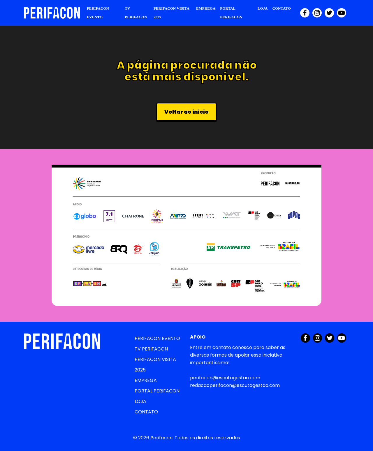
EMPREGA (205, 8)
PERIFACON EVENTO (98, 12)
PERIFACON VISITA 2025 (171, 12)
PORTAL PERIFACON (231, 12)
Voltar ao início (186, 111)
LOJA (263, 8)
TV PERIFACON (136, 12)
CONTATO (281, 8)
